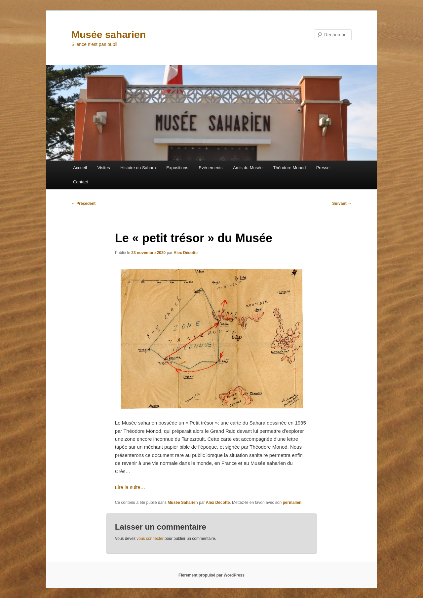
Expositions (177, 167)
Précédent (83, 203)
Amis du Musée (248, 167)
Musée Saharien (183, 502)
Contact (80, 181)
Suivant (342, 203)
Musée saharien (108, 34)
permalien (292, 502)
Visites (103, 167)
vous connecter (149, 538)
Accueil (80, 167)
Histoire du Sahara (138, 167)
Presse (322, 167)
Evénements (210, 167)
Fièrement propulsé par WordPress (211, 575)
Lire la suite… (130, 487)
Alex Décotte (185, 252)
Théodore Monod (289, 167)
